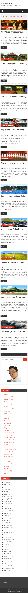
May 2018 (6, 491)
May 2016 (6, 549)
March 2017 (6, 525)
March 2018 (6, 496)
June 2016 (6, 546)
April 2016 (6, 551)
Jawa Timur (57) (7, 430)
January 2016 (7, 558)
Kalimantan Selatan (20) (9, 437)
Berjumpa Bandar (12, 130)
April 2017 (6, 522)
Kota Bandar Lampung (7, 27)
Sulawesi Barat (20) (8, 454)
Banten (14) (6, 418)
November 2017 (7, 506)
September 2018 (7, 482)
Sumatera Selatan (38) (9, 408)
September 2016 (7, 539)
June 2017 (6, 518)
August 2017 (7, 513)
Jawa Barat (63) (7, 423)
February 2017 (7, 527)
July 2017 (6, 515)
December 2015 (7, 561)
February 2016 (7, 556)
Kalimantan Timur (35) (9, 439)
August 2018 (7, 484)
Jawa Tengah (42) (8, 425)
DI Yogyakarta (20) (8, 428)
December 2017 (7, 503)
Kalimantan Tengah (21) (9, 435)
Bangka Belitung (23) (8, 413)
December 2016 (7, 532)
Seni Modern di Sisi (12, 163)
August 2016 (7, 542)
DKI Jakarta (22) (7, 420)
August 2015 (7, 570)
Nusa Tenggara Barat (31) (10, 447)
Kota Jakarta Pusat (6, 158)
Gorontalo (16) (7, 461)
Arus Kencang (12, 229)
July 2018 (6, 487)
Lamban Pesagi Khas (14, 63)
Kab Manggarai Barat (7, 191)
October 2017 (7, 508)
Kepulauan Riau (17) (8, 404)
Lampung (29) (7, 416)
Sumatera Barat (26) (8, 399)
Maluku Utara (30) (8, 468)
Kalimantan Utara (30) (9, 442)
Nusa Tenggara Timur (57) (10, 449)
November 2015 (7, 563)
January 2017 (7, 530)
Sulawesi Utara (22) (8, 463)
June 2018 (6, 489)
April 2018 (6, 494)
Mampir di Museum (13, 96)
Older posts (5, 354)
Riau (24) (6, 401)
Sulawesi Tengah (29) (9, 459)
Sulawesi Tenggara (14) (9, 456)
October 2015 (7, 565)
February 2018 (7, 499)
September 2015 (7, 568)
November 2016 (7, 534)
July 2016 (6, 544)
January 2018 (7, 501)
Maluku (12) (6, 466)
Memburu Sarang (13, 297)
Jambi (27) (6, 406)
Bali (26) (6, 444)
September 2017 (7, 510)
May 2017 (6, 520)
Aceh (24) (6, 394)
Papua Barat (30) (8, 471)
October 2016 (7, 537)
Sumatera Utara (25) (8, 396)
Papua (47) (6, 473)
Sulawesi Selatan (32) (9, 451)
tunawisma (6, 3)
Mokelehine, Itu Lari (13, 332)
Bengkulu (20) (7, 411)
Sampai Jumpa (13, 196)
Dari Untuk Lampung (12, 32)
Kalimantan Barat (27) (9, 432)
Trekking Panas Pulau (12, 262)
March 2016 (6, 553)
